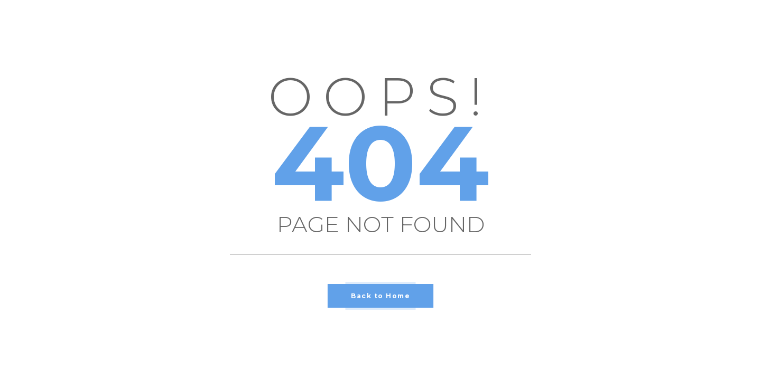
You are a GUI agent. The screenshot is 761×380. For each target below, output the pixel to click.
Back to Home (380, 296)
